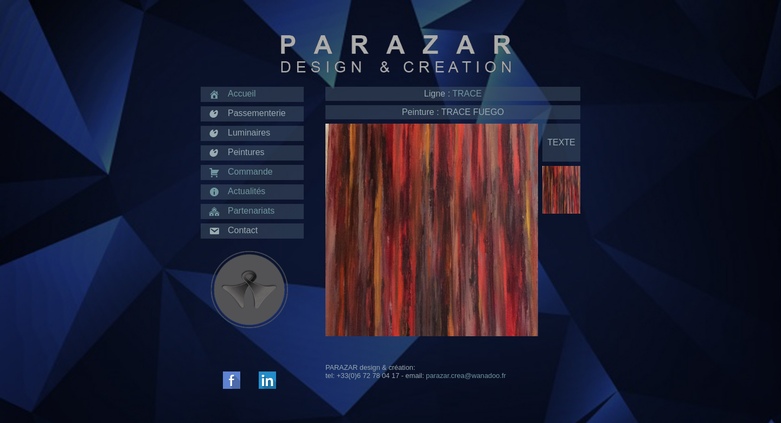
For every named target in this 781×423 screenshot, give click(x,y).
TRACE (467, 93)
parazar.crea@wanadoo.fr (465, 375)
